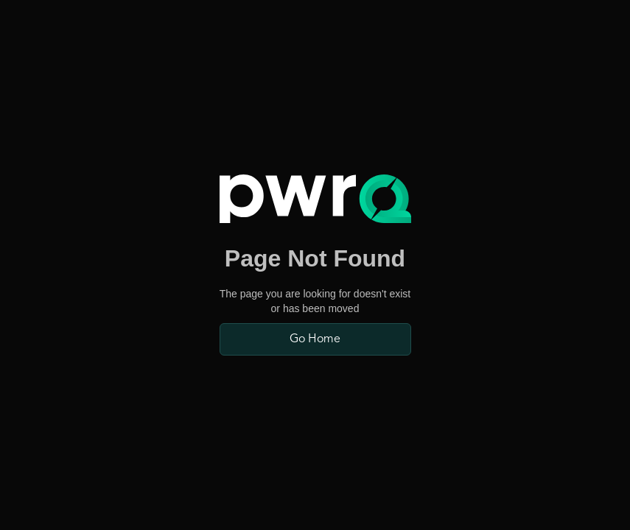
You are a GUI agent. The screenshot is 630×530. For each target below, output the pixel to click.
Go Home (315, 339)
